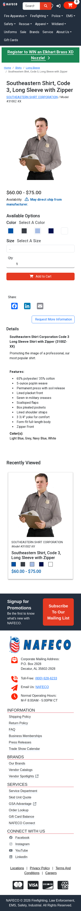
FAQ (12, 729)
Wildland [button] (58, 24)
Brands (34, 32)
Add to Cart (40, 276)
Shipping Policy (20, 716)
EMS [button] (69, 16)
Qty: (10, 258)
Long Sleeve (33, 67)
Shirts (18, 67)
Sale (23, 32)
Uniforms (10, 32)
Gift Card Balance (21, 816)
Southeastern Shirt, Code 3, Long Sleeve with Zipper (36, 555)
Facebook (22, 837)
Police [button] (56, 16)
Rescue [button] (24, 24)
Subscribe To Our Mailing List (58, 612)
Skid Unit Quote (20, 797)
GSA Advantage (23, 803)
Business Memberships (25, 736)
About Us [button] (62, 32)
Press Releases (20, 742)
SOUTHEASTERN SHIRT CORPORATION (32, 97)
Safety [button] (8, 24)
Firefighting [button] (38, 16)
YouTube (21, 850)
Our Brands (17, 763)
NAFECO (42, 687)
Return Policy (18, 723)
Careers (51, 873)
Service (48, 32)
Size (10, 240)
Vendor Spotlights (24, 776)
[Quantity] (40, 264)
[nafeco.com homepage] (10, 4)
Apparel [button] (40, 24)
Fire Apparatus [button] (14, 16)
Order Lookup (18, 810)
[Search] (46, 6)
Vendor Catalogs (20, 770)
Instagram (22, 844)
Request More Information (53, 319)
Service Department (23, 791)
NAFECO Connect (22, 823)
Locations (17, 868)
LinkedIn (21, 857)
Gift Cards (11, 40)
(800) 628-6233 (46, 678)
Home (7, 67)
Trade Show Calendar (24, 748)
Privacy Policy (40, 868)
